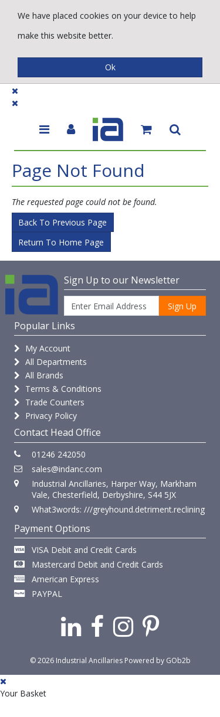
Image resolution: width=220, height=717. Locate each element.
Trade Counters (49, 402)
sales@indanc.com (67, 468)
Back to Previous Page (62, 222)
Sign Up (182, 306)
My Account (42, 348)
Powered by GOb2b (157, 660)
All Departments (50, 361)
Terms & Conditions (57, 388)
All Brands (38, 375)
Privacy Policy (45, 415)
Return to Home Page (61, 242)
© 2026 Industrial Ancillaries (76, 660)
